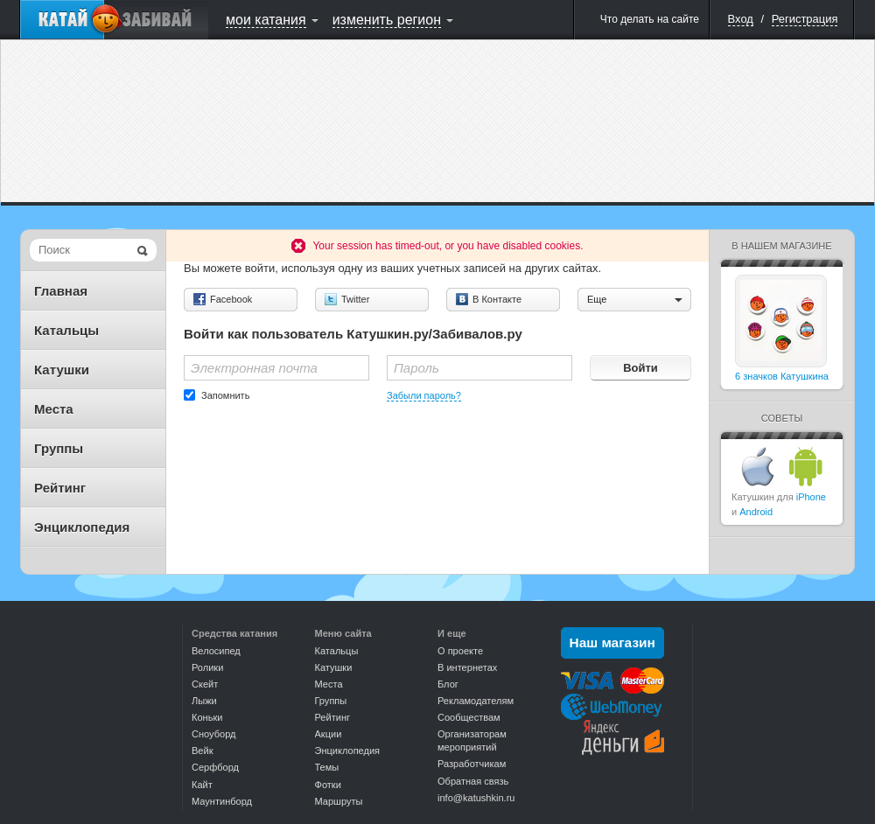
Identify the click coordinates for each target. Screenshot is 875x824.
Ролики (207, 667)
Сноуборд (213, 734)
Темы (327, 767)
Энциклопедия (82, 527)
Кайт (202, 784)
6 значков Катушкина (782, 376)
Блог (448, 684)
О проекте (460, 651)
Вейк (202, 750)
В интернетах (467, 667)
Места (54, 409)
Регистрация (805, 18)
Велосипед (216, 651)
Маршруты (339, 801)
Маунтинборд (222, 801)
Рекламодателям (476, 700)
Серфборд (215, 767)
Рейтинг (60, 487)
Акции (328, 734)
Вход (740, 18)
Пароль (416, 367)
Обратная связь (473, 781)
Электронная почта (254, 367)
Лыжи (204, 700)
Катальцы (66, 330)
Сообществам (469, 717)
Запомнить (225, 395)
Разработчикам (472, 763)
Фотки (328, 784)
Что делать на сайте (649, 19)
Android (756, 511)
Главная (61, 290)
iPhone (811, 497)
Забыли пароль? (424, 395)
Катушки (61, 369)
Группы (58, 448)
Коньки (207, 717)
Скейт (205, 684)
